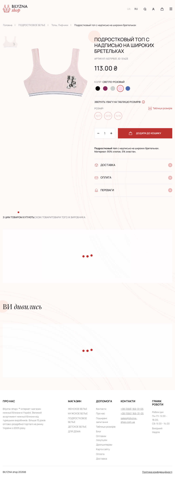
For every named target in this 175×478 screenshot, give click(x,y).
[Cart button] (162, 8)
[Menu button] (171, 9)
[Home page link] (15, 9)
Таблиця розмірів (160, 108)
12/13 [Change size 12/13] (108, 115)
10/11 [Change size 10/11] (98, 115)
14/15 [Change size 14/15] (118, 115)
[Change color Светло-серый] (112, 88)
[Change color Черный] (97, 88)
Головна (7, 25)
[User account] (153, 8)
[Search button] (145, 8)
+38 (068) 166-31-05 (132, 408)
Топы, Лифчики (59, 25)
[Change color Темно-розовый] (105, 88)
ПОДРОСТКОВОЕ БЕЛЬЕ (31, 25)
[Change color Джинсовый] (127, 88)
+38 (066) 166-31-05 (132, 413)
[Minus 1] (111, 133)
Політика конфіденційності (157, 472)
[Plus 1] (98, 133)
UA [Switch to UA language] (128, 8)
